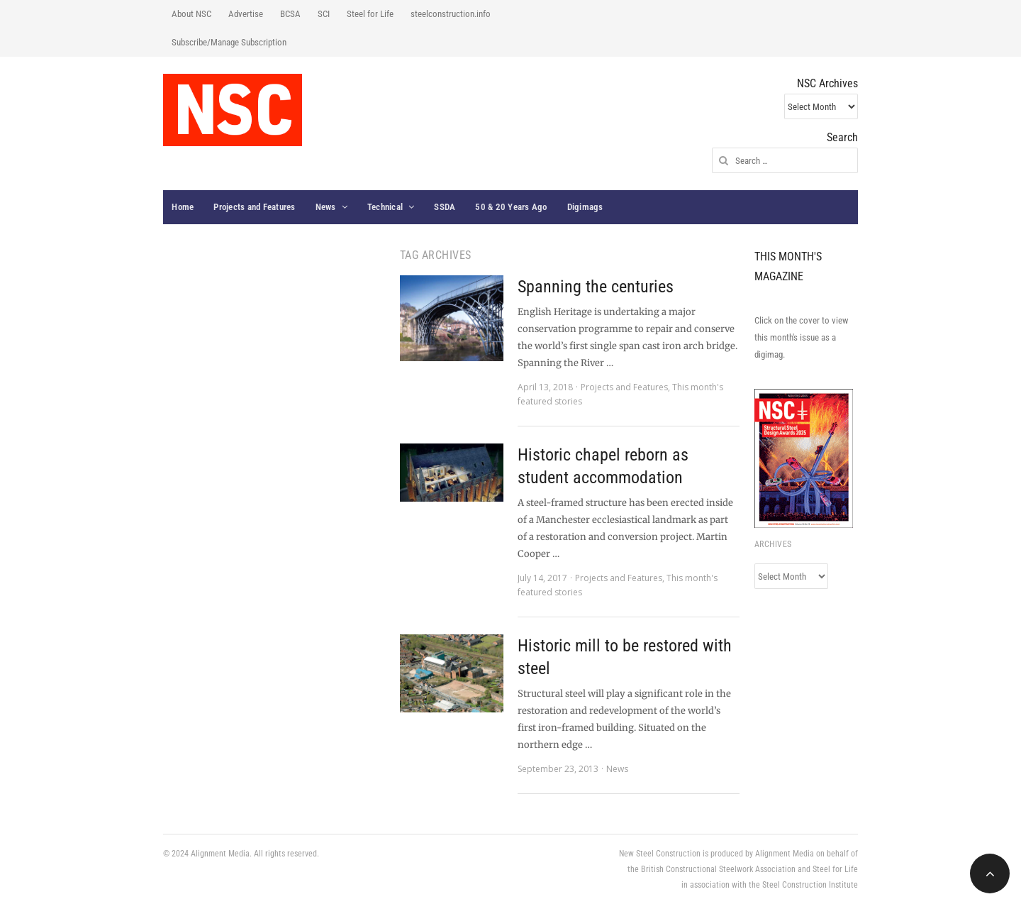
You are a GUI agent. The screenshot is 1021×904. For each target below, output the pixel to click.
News (326, 207)
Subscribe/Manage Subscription (229, 42)
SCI (324, 14)
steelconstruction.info (451, 14)
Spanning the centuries (596, 287)
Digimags (585, 207)
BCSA (290, 14)
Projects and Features (254, 207)
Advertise (245, 14)
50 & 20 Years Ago (511, 207)
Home (183, 207)
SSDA (444, 207)
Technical (385, 207)
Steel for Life (370, 14)
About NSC (191, 14)
